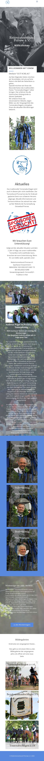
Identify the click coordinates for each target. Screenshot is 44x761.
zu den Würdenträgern (22, 625)
